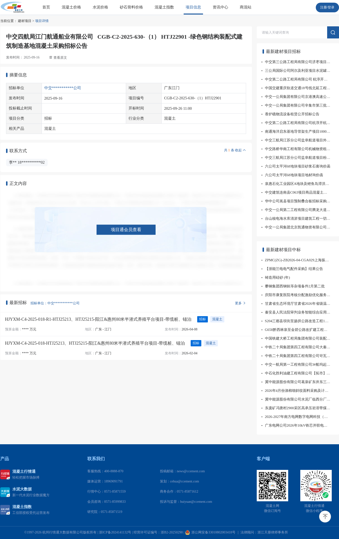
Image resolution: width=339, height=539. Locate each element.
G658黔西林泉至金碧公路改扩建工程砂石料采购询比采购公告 (302, 330)
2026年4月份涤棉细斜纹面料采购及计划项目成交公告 (302, 391)
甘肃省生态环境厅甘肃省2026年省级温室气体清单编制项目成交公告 (302, 304)
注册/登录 (327, 7)
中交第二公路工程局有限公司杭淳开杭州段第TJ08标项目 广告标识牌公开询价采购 (302, 123)
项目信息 (193, 7)
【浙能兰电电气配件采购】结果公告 (294, 269)
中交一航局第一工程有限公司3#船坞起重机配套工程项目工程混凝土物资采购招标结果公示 (302, 364)
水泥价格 (100, 7)
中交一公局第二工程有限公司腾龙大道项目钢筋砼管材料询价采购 (302, 210)
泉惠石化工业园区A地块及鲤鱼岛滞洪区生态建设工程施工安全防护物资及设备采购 (302, 184)
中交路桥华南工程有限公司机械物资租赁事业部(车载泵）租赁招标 (302, 149)
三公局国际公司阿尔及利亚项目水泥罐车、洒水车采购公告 (302, 71)
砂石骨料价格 (131, 7)
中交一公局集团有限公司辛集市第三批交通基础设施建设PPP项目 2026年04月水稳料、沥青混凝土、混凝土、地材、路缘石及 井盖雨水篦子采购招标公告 (302, 105)
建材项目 (24, 21)
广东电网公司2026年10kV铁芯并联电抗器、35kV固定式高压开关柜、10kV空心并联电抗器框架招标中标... (302, 425)
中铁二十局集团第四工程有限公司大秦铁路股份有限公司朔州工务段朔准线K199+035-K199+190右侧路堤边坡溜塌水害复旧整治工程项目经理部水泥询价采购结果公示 (302, 347)
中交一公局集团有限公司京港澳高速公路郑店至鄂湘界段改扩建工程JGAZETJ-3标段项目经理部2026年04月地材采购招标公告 (302, 97)
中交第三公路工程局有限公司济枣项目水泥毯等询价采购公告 (302, 62)
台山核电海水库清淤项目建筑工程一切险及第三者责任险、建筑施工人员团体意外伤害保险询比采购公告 (302, 218)
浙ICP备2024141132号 (115, 532)
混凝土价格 (71, 7)
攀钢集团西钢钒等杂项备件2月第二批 (295, 286)
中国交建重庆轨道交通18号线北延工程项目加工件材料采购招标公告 (302, 88)
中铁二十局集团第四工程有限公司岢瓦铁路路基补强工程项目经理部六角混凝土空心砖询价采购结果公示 (302, 356)
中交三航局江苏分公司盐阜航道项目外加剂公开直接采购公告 (302, 140)
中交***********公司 (62, 88)
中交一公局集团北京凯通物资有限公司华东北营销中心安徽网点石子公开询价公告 (302, 227)
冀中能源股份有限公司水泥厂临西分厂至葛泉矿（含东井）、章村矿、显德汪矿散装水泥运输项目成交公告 (302, 399)
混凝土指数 (164, 7)
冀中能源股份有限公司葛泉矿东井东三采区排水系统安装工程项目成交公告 (302, 382)
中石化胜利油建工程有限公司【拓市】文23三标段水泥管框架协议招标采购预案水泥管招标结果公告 (302, 373)
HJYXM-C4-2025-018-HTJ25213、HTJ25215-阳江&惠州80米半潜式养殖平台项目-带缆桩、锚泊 (95, 343)
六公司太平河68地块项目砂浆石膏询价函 (297, 166)
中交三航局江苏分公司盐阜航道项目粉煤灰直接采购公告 (302, 158)
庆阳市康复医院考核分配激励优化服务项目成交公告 (302, 295)
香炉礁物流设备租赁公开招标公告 (292, 114)
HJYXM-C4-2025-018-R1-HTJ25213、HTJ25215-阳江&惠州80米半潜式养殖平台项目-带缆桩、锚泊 (98, 319)
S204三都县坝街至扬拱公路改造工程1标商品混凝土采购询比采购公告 (302, 321)
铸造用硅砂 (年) (277, 277)
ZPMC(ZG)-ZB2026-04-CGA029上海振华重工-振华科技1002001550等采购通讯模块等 (302, 260)
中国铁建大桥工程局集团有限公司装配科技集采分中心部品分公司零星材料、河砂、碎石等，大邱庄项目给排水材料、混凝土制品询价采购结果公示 (302, 338)
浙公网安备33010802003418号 (210, 532)
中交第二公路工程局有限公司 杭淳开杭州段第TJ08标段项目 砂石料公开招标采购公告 (302, 79)
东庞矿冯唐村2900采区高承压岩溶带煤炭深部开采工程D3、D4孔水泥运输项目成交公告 (302, 408)
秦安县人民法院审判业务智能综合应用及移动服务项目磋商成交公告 (302, 312)
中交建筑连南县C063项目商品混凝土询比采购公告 (302, 192)
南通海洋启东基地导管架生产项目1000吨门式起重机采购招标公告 (302, 131)
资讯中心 (220, 7)
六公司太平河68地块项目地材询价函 (294, 175)
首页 (46, 7)
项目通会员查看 (126, 229)
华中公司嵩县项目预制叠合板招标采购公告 (299, 201)
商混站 (245, 7)
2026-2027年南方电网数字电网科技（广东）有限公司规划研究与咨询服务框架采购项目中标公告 (302, 417)
